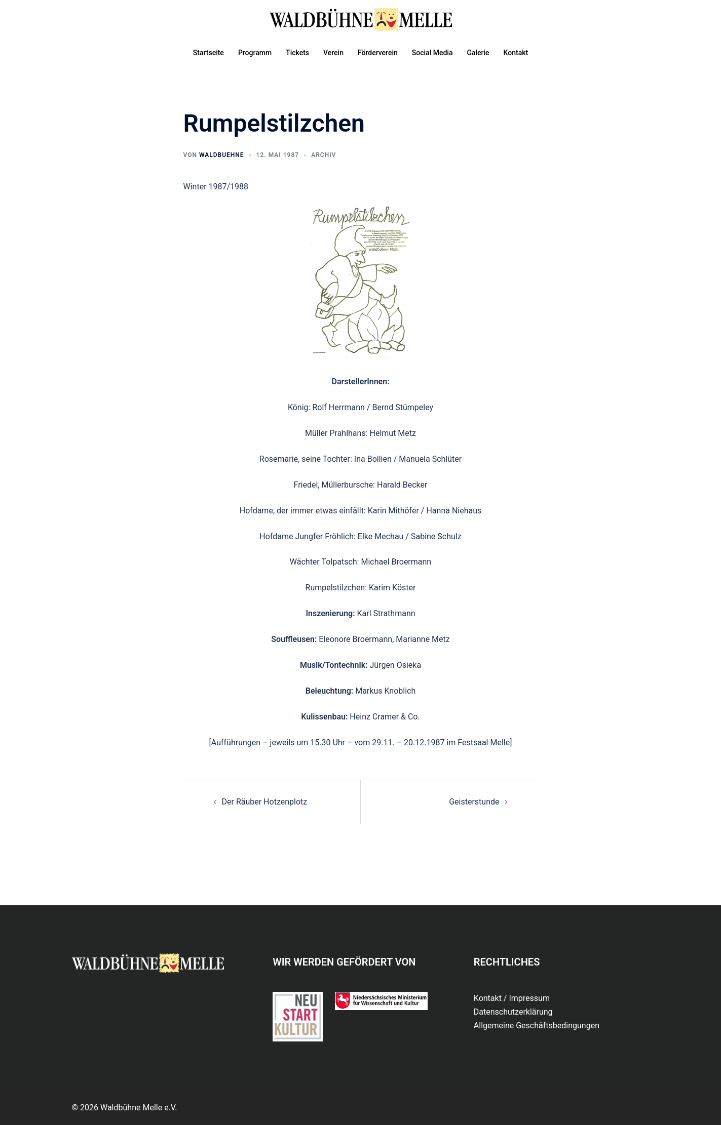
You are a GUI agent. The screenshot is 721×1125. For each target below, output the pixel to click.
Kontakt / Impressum (512, 998)
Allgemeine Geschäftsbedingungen (536, 1025)
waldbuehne (221, 154)
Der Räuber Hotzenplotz (265, 802)
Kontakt (516, 53)
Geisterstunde (474, 802)
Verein (333, 53)
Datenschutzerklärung (513, 1012)
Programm (255, 53)
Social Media (432, 53)
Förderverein (378, 53)
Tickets (297, 53)
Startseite (208, 53)
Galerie (478, 53)
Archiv (323, 154)
